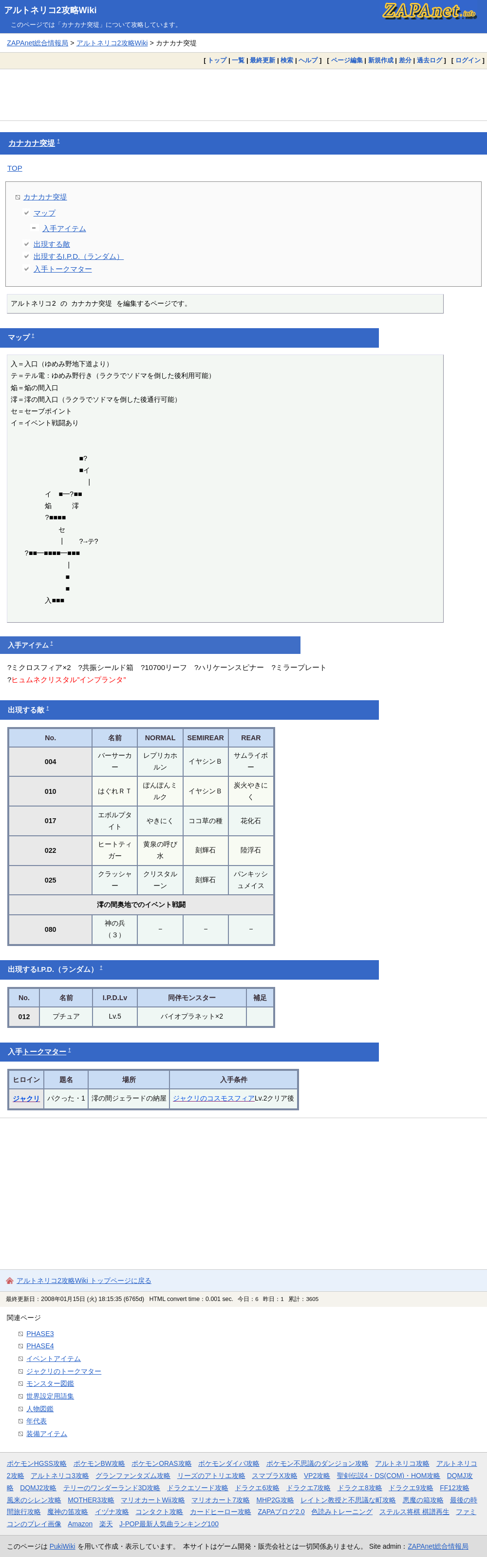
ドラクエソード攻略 (197, 1488)
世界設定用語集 (50, 1396)
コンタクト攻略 (159, 1512)
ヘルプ (308, 60)
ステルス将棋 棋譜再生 (414, 1512)
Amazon (80, 1524)
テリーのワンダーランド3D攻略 (112, 1488)
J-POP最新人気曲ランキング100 (169, 1524)
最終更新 (262, 60)
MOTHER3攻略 (91, 1500)
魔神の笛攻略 (67, 1512)
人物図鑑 (40, 1409)
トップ (216, 60)
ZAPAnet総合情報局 (37, 43)
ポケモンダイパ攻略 (229, 1463)
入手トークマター (63, 269)
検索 (287, 60)
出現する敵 (52, 244)
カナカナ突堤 (31, 143)
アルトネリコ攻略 (402, 1463)
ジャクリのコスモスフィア (214, 1098)
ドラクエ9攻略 (411, 1488)
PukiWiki (62, 1546)
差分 (405, 60)
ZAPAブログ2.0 (281, 1512)
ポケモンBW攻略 (99, 1463)
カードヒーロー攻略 (220, 1512)
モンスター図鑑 (50, 1383)
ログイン (468, 60)
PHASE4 (40, 1346)
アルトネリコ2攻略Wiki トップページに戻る (84, 1280)
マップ (45, 213)
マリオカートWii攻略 (153, 1500)
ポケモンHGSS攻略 (37, 1463)
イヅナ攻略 (112, 1512)
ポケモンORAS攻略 (161, 1463)
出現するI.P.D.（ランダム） (79, 256)
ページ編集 (347, 60)
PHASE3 (40, 1334)
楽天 (106, 1524)
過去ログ (429, 60)
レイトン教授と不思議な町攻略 (348, 1500)
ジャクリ (26, 1099)
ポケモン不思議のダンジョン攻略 (317, 1463)
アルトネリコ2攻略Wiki (50, 10)
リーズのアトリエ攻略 (211, 1475)
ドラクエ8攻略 (359, 1488)
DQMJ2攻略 (38, 1488)
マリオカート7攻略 (220, 1500)
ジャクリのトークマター (63, 1371)
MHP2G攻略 (275, 1500)
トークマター (44, 1052)
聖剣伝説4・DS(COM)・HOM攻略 (389, 1475)
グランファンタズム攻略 (132, 1475)
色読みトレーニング (342, 1512)
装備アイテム (46, 1434)
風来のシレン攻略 (34, 1500)
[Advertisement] (243, 95)
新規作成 (380, 60)
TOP (14, 168)
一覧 (238, 60)
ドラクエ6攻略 (257, 1488)
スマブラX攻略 (274, 1475)
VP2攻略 (317, 1475)
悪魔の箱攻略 (423, 1500)
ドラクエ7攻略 (308, 1488)
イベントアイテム (53, 1358)
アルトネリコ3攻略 (60, 1475)
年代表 (36, 1421)
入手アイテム (64, 228)
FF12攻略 (454, 1488)
